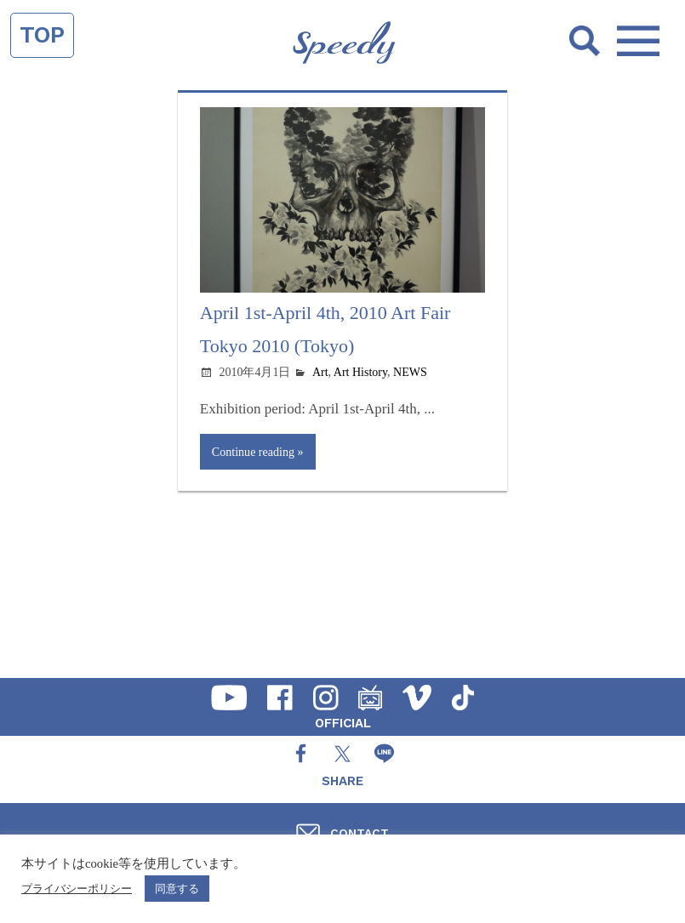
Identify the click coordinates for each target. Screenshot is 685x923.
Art (320, 372)
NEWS (410, 372)
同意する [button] (177, 888)
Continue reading (253, 452)
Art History (360, 372)
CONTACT (359, 833)
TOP (42, 34)
